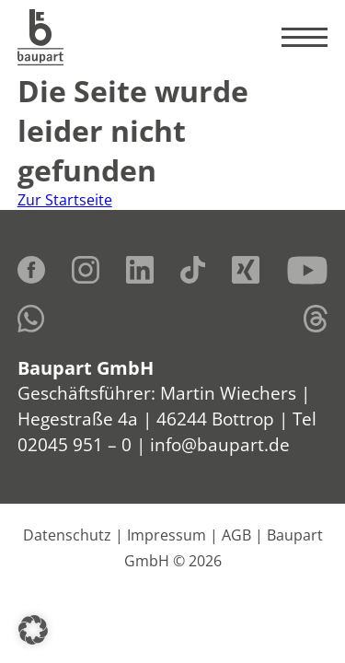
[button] (33, 630)
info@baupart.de (220, 444)
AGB (236, 535)
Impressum (166, 535)
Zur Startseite (64, 200)
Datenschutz (67, 535)
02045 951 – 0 (74, 444)
